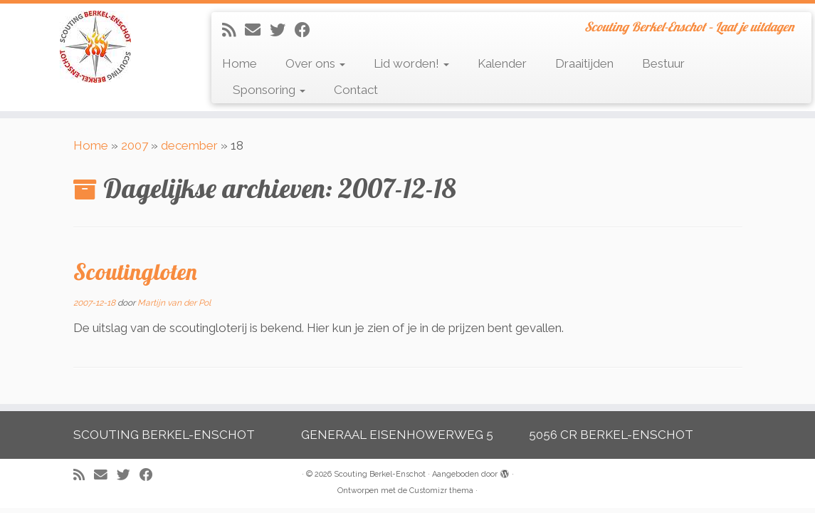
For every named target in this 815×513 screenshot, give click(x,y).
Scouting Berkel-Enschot (380, 474)
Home (239, 63)
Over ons (315, 63)
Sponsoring (269, 90)
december (189, 145)
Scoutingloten (135, 271)
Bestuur (663, 63)
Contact (356, 90)
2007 (134, 145)
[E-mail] (257, 30)
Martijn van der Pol (174, 303)
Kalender (502, 63)
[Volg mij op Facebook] (307, 30)
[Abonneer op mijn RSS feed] (233, 30)
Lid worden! (411, 63)
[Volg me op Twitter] (282, 30)
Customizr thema (441, 490)
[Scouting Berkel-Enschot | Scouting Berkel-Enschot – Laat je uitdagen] (95, 47)
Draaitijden (584, 63)
